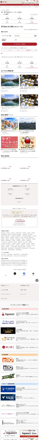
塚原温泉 (2, 237)
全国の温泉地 (8, 6)
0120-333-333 (21, 221)
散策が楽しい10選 (10, 194)
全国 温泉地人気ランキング (10, 189)
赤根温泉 (34, 238)
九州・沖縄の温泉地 (15, 6)
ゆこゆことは (4, 298)
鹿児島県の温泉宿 (11, 249)
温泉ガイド (2, 6)
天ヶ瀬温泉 (8, 245)
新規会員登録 (31, 4)
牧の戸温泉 (30, 234)
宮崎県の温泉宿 (4, 249)
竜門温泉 (29, 6)
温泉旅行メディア (5, 285)
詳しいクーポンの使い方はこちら (31, 29)
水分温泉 (21, 237)
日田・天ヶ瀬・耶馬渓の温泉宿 (7, 255)
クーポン (31, 22)
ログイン (13, 50)
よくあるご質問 (4, 289)
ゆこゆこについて (25, 4)
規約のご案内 (23, 289)
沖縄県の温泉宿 (19, 249)
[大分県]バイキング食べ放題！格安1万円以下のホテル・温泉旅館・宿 (14, 261)
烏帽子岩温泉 (28, 238)
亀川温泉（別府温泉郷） (5, 235)
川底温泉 (23, 238)
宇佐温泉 (9, 234)
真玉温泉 (17, 237)
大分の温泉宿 (3, 254)
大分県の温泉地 (23, 6)
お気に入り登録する (34, 14)
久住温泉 (28, 232)
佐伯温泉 (34, 235)
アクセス (19, 22)
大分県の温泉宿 (32, 248)
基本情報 (7, 18)
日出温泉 (2, 246)
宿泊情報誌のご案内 (25, 285)
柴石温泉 (7, 238)
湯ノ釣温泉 (28, 245)
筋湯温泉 (12, 245)
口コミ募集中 (5, 14)
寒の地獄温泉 (17, 238)
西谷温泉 (7, 237)
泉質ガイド (19, 201)
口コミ (7, 22)
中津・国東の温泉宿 (24, 254)
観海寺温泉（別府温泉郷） (16, 235)
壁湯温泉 (2, 245)
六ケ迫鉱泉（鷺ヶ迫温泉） (6, 243)
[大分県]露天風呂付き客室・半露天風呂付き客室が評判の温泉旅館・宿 (14, 263)
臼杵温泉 (33, 232)
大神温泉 (13, 240)
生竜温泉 (2, 240)
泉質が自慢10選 (27, 189)
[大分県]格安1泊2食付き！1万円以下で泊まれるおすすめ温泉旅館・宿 (14, 260)
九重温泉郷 (23, 243)
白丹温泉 (23, 240)
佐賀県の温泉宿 (11, 248)
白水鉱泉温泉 (28, 240)
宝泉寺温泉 (17, 245)
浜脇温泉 (2, 238)
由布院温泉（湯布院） (22, 246)
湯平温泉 (33, 245)
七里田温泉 (18, 240)
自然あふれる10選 (27, 194)
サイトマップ (23, 294)
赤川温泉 (32, 243)
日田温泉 (7, 246)
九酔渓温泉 (12, 238)
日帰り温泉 (19, 18)
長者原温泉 (23, 245)
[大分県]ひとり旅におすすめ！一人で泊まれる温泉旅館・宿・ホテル (13, 264)
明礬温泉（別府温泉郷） (27, 235)
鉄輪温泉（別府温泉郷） (17, 234)
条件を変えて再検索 (19, 44)
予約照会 (29, 1)
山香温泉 (12, 232)
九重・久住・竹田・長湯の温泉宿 (20, 255)
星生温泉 (8, 232)
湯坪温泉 (24, 232)
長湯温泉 (28, 243)
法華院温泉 (12, 237)
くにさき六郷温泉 (13, 246)
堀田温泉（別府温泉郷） (29, 237)
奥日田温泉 (3, 232)
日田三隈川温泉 (18, 232)
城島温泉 (29, 246)
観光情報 (31, 18)
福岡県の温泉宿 (4, 248)
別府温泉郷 (25, 234)
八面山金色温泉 (4, 234)
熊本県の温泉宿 (25, 248)
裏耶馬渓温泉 (8, 240)
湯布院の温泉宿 (16, 254)
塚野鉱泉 (18, 243)
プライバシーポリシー (6, 294)
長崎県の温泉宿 (18, 248)
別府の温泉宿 (9, 254)
